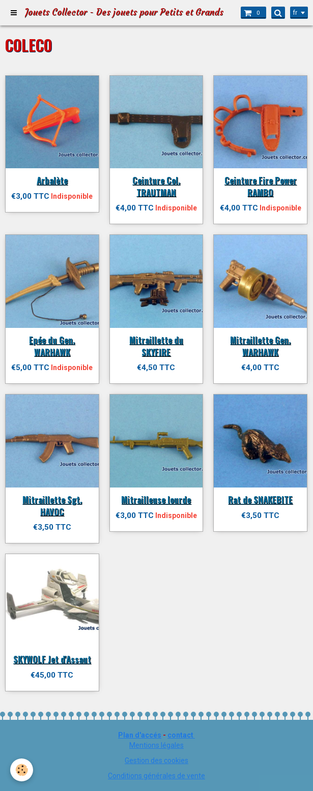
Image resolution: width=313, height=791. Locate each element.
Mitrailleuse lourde (156, 499)
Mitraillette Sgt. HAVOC (52, 505)
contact (180, 735)
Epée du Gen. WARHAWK (52, 345)
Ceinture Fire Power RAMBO (260, 186)
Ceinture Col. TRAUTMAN (156, 186)
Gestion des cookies (156, 760)
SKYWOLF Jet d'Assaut (52, 659)
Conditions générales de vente (156, 776)
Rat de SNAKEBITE (260, 499)
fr (295, 12)
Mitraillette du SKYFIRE (156, 345)
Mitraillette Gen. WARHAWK (260, 345)
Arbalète (52, 180)
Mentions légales (156, 745)
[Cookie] (21, 769)
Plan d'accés (139, 735)
